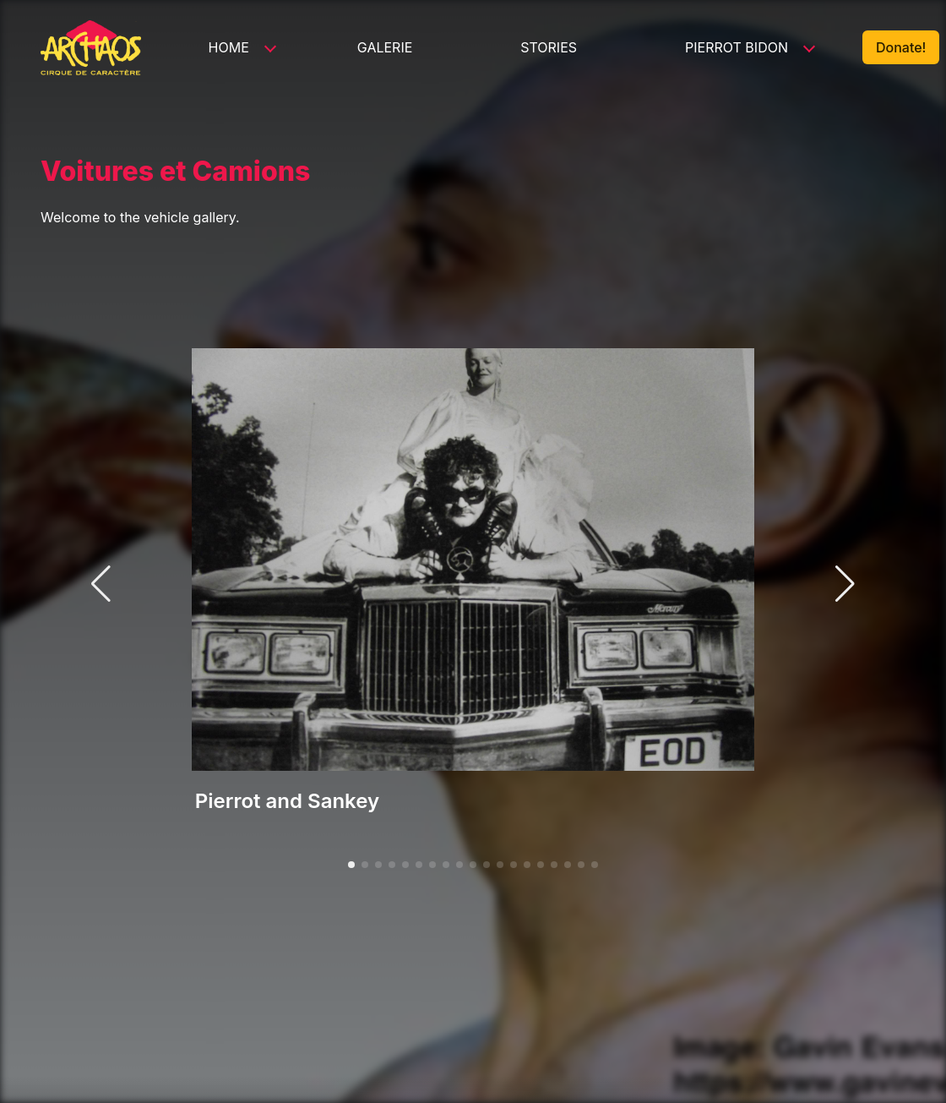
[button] (351, 864)
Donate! (901, 47)
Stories (548, 47)
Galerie (385, 47)
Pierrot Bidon (736, 47)
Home (229, 47)
